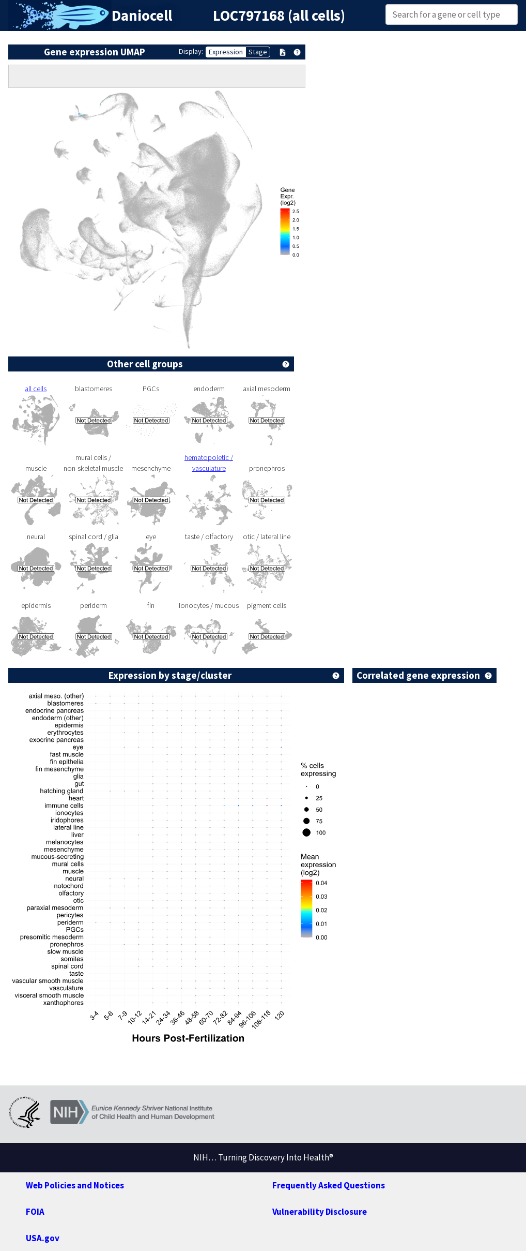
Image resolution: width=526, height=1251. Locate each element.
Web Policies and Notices (75, 1185)
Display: (191, 51)
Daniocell (142, 15)
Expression (226, 51)
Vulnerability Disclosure (319, 1211)
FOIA (35, 1211)
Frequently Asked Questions (328, 1185)
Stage (258, 51)
